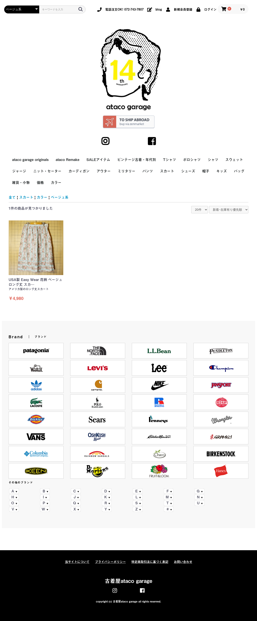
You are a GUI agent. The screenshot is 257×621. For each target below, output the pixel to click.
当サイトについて (77, 561)
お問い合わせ (183, 561)
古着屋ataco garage (128, 581)
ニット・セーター (47, 171)
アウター (104, 171)
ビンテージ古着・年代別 (136, 159)
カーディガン (79, 171)
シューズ (188, 171)
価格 (40, 182)
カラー (56, 182)
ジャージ (19, 171)
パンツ (147, 171)
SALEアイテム (98, 159)
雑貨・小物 (21, 182)
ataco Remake (67, 159)
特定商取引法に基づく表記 (149, 561)
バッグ (239, 171)
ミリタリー (126, 171)
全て (12, 197)
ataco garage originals (30, 159)
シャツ (213, 159)
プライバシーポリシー (110, 561)
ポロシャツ (192, 159)
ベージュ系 (59, 197)
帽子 (205, 171)
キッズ (221, 171)
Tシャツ (169, 159)
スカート (167, 171)
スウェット (234, 159)
